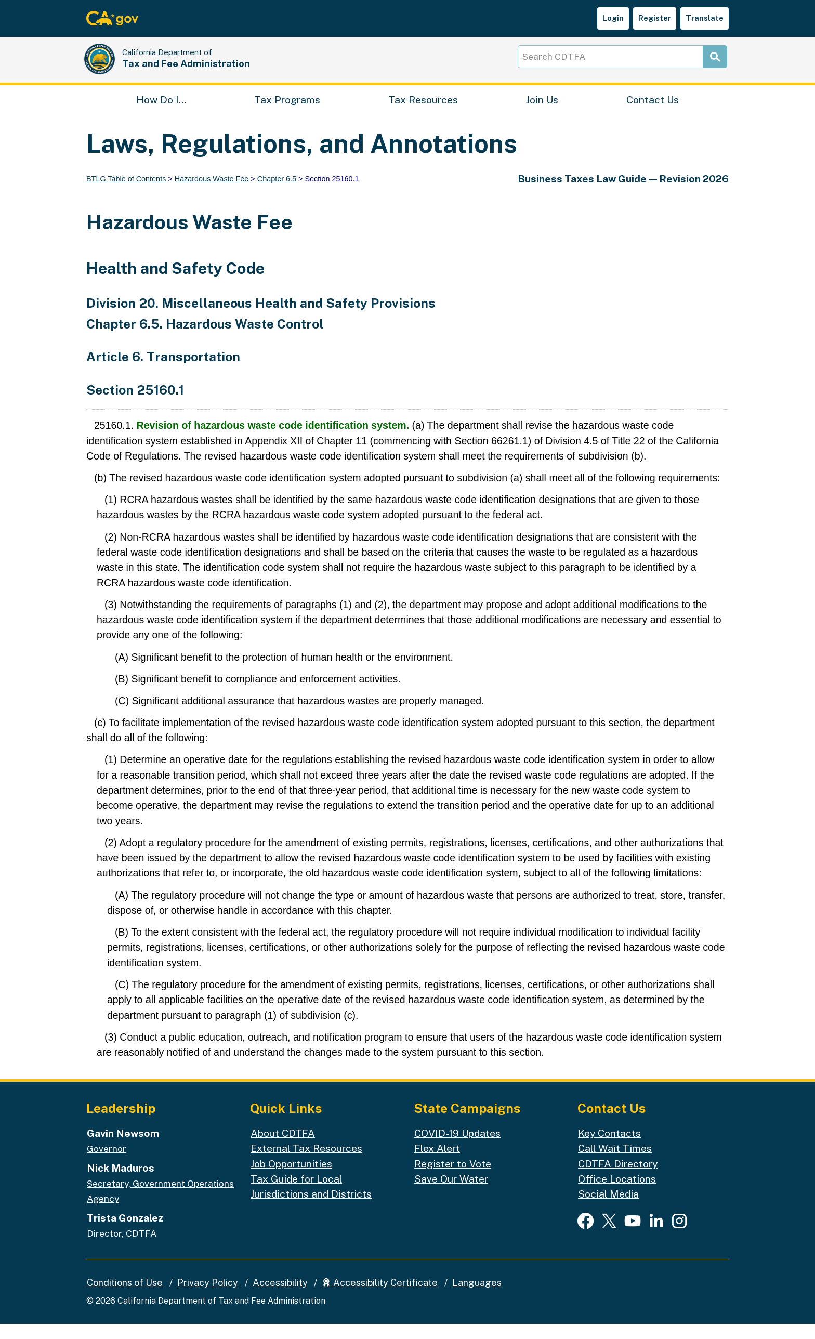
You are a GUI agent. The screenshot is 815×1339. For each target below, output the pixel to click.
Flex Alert (437, 1163)
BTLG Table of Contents (127, 194)
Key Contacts (609, 1148)
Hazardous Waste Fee (212, 194)
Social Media (608, 1209)
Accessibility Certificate (380, 1297)
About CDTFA (283, 1148)
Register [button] (654, 18)
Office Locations (617, 1194)
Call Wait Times (615, 1163)
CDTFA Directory (618, 1178)
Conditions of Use (125, 1297)
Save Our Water (451, 1194)
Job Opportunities (291, 1178)
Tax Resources (423, 112)
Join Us (542, 112)
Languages (477, 1297)
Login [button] (613, 18)
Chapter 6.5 (276, 194)
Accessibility (280, 1297)
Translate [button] (705, 18)
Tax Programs (287, 112)
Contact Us (652, 112)
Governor (106, 1163)
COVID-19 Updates (457, 1148)
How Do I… (161, 112)
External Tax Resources (306, 1163)
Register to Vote (452, 1178)
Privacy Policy (207, 1297)
